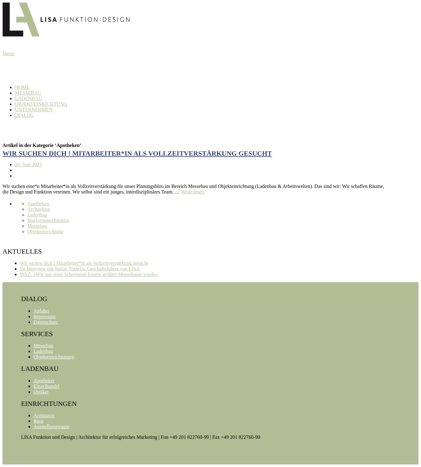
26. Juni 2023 (28, 164)
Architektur (38, 209)
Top (25, 447)
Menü (8, 53)
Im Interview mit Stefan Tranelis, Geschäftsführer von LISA (80, 268)
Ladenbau (28, 98)
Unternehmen (34, 109)
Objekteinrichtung (41, 104)
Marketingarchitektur (48, 220)
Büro (38, 421)
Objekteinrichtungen (54, 356)
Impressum (45, 316)
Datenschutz (46, 322)
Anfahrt (41, 311)
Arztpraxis (44, 415)
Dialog (24, 115)
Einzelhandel (47, 386)
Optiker (41, 391)
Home (22, 87)
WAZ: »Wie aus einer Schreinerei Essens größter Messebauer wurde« (89, 274)
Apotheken (38, 203)
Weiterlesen (192, 191)
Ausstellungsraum (51, 426)
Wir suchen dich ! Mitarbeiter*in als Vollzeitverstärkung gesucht (137, 153)
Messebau (28, 93)
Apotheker (44, 380)
